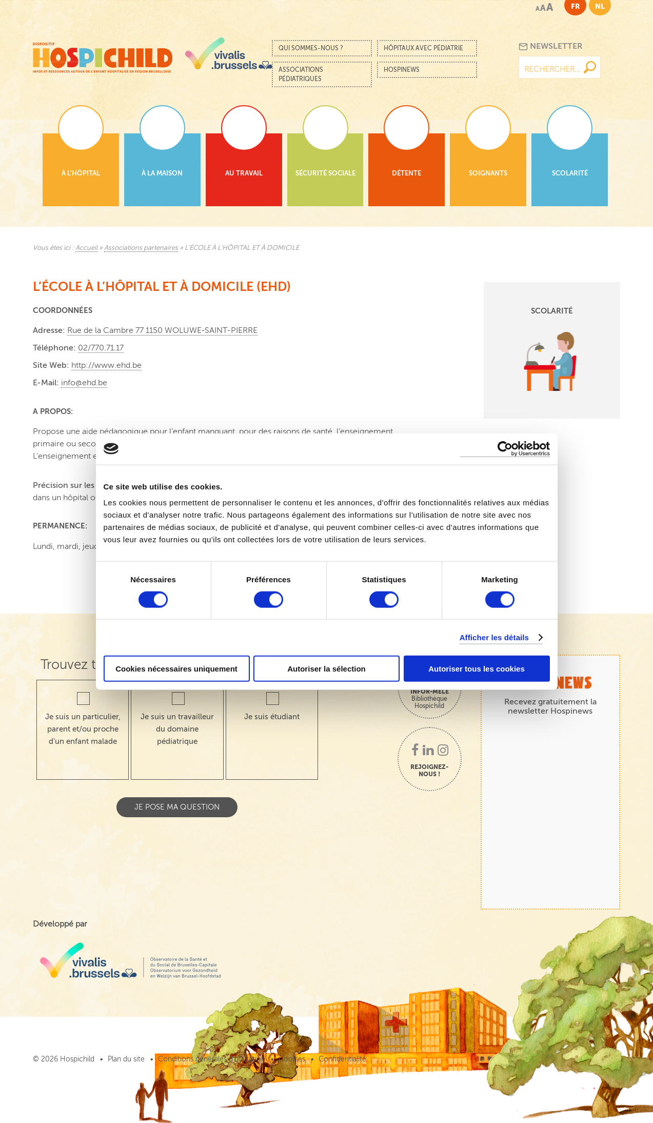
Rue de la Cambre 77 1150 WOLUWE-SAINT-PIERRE (162, 330)
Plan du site (126, 1059)
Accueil (86, 247)
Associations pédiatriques (301, 74)
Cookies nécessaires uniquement (176, 668)
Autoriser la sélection (326, 668)
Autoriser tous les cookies (476, 668)
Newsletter (551, 46)
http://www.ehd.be (106, 365)
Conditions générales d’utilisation (211, 1059)
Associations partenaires (141, 247)
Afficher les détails (494, 637)
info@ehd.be (84, 382)
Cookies (292, 1059)
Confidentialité (342, 1059)
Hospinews (402, 69)
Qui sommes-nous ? (311, 48)
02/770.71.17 (101, 347)
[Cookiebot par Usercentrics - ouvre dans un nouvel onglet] (505, 449)
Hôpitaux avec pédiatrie (423, 48)
